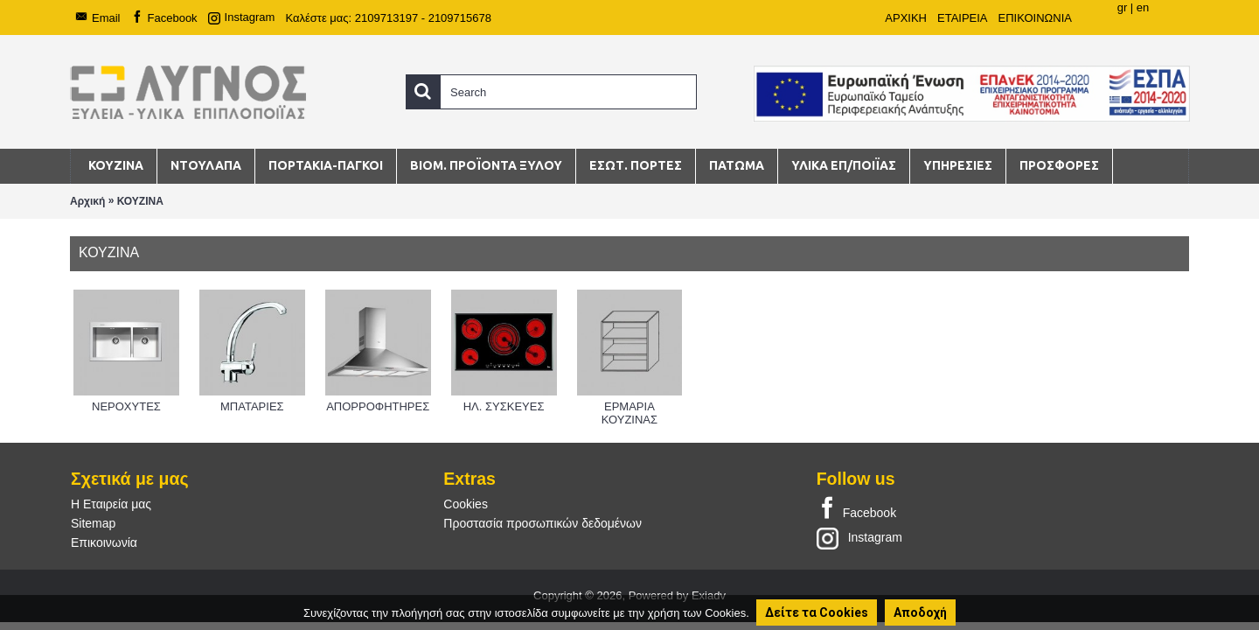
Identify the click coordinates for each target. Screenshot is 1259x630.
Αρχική (87, 201)
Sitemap (93, 523)
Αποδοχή (920, 613)
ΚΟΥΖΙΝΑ (140, 201)
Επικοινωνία (104, 543)
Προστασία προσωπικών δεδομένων (542, 523)
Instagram (859, 537)
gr (1122, 7)
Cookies (465, 504)
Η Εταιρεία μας (111, 504)
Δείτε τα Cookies (816, 613)
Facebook (856, 509)
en (1143, 7)
